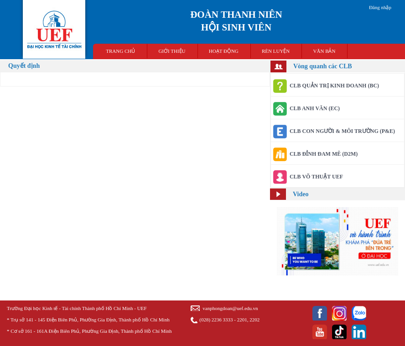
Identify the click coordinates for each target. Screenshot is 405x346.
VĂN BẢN (324, 51)
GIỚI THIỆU (171, 51)
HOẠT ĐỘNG (224, 51)
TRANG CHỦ (120, 51)
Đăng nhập (380, 7)
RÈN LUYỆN (276, 51)
